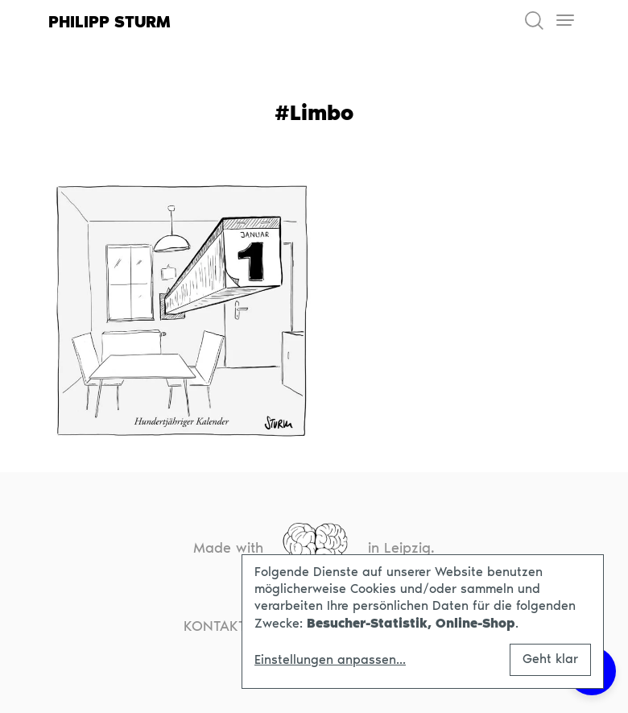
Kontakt (215, 626)
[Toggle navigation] (565, 20)
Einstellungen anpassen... (330, 659)
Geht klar (550, 658)
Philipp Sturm (109, 21)
